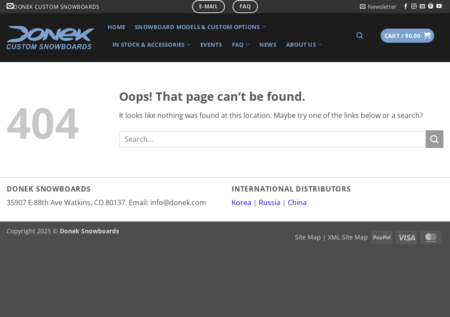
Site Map (308, 237)
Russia (269, 202)
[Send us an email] (422, 7)
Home (116, 27)
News (267, 44)
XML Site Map (348, 237)
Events (211, 44)
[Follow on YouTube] (439, 7)
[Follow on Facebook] (405, 7)
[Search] (359, 35)
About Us (304, 45)
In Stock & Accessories (151, 45)
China (297, 202)
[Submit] (434, 138)
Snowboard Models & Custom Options (200, 26)
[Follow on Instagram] (414, 7)
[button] (378, 6)
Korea (241, 202)
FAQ (241, 45)
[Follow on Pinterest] (430, 7)
